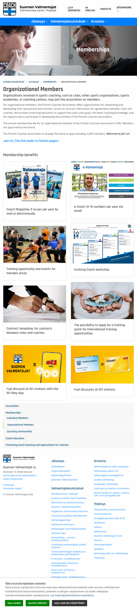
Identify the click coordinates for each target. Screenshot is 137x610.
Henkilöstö (99, 522)
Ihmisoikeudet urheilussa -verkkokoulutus (65, 564)
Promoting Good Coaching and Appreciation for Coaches (37, 445)
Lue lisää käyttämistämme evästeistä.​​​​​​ (72, 595)
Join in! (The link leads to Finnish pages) (31, 140)
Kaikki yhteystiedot (13, 478)
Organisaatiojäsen (60, 470)
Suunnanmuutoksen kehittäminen (69, 515)
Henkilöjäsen (58, 466)
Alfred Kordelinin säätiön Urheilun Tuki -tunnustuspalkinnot (112, 494)
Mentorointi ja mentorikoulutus (67, 502)
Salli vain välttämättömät (69, 603)
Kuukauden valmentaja (106, 484)
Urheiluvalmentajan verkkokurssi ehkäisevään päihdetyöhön (68, 553)
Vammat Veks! (58, 533)
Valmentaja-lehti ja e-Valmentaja (111, 553)
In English (90, 9)
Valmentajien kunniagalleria (108, 475)
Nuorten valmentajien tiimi (108, 535)
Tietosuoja (8, 484)
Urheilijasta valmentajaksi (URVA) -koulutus (69, 546)
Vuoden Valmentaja (104, 479)
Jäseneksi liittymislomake (64, 479)
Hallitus (98, 527)
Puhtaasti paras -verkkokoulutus (68, 576)
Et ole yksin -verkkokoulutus (65, 558)
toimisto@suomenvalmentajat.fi (19, 475)
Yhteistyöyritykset (103, 544)
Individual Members (17, 418)
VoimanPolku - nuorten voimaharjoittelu (63, 539)
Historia (98, 540)
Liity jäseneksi (74, 9)
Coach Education (15, 438)
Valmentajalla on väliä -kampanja (111, 466)
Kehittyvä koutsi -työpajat (64, 493)
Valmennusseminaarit (62, 524)
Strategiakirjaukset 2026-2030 (109, 518)
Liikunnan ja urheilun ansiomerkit (111, 488)
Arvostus (99, 22)
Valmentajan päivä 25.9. (106, 470)
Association (12, 406)
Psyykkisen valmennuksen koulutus (69, 511)
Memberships (49, 82)
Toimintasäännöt (102, 513)
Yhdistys (105, 9)
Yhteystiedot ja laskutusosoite (109, 509)
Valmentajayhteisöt (61, 475)
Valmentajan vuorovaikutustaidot (68, 528)
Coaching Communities (19, 431)
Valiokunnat (100, 531)
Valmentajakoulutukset (70, 22)
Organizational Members (20, 424)
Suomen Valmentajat (13, 82)
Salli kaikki (14, 603)
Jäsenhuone (123, 9)
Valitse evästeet (37, 603)
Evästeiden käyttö (12, 488)
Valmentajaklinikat (61, 519)
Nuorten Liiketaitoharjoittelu (66, 506)
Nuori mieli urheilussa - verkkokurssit (63, 571)
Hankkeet (99, 548)
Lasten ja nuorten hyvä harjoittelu (69, 498)
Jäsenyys (40, 22)
